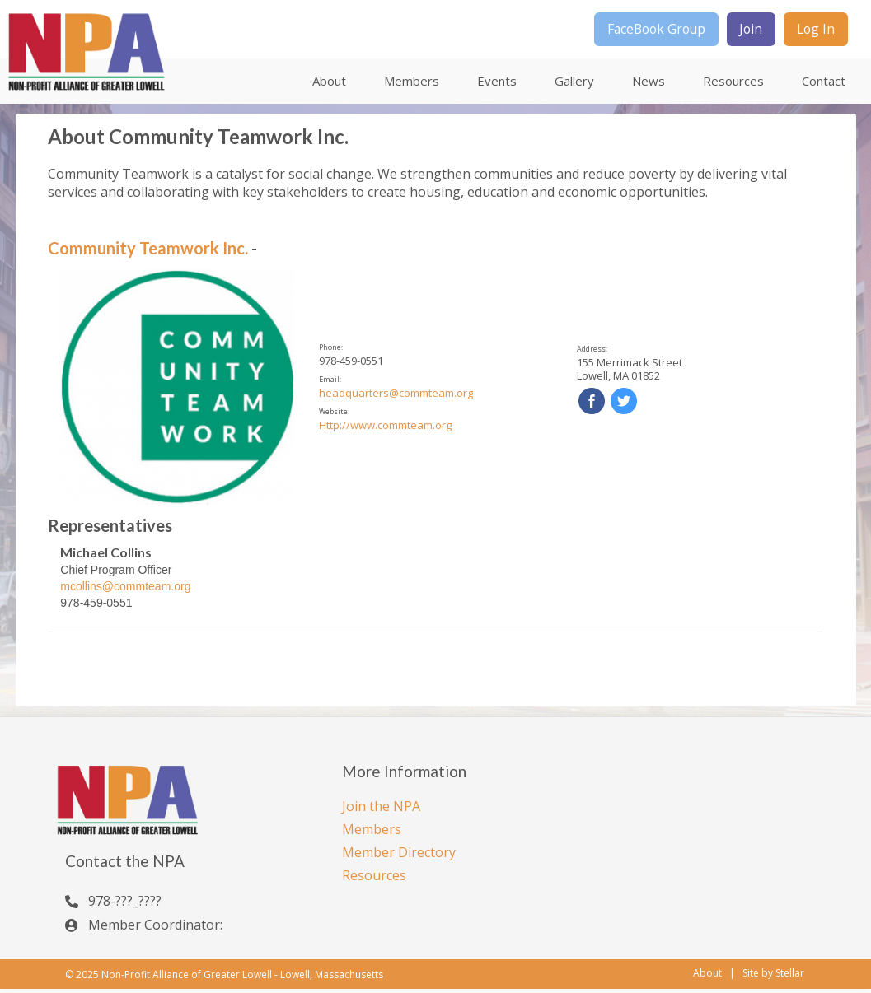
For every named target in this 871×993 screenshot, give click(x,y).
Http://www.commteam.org (385, 429)
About (329, 85)
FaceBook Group (642, 31)
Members (411, 85)
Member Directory (399, 855)
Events (497, 85)
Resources (733, 85)
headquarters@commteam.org (396, 396)
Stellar (789, 977)
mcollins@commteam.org (125, 589)
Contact (823, 85)
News (648, 85)
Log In (813, 31)
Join (744, 31)
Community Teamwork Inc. (148, 252)
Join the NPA (381, 809)
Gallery (574, 85)
